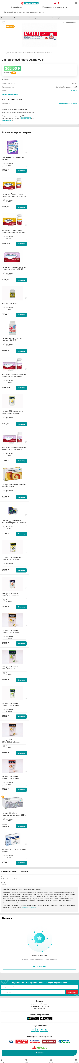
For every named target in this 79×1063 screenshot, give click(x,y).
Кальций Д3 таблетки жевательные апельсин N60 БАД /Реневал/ (14, 814)
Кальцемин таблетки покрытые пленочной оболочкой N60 (14, 376)
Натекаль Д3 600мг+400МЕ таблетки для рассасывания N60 (14, 522)
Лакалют (73, 90)
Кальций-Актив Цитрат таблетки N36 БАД (14, 851)
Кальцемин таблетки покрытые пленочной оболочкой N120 (14, 268)
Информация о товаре (9, 871)
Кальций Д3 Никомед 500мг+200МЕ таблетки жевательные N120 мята (11, 668)
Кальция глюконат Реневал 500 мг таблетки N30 (14, 485)
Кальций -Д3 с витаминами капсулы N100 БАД (12, 339)
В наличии (24, 871)
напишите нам (7, 120)
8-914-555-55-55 (25, 118)
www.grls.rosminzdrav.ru (29, 907)
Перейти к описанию (10, 94)
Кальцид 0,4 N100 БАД (10, 304)
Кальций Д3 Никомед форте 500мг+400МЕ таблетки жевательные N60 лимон (12, 558)
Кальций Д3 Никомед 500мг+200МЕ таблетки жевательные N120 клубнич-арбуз (12, 778)
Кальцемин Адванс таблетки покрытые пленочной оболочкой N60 (14, 195)
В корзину (21, 170)
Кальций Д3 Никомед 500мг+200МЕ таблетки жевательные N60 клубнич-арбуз (14, 595)
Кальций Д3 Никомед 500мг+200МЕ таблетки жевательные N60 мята (10, 704)
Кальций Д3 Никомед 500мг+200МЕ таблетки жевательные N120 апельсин (13, 631)
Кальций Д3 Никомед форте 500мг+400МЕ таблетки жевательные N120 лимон (12, 412)
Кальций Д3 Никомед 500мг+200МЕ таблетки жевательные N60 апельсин (12, 741)
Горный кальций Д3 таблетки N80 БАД (13, 158)
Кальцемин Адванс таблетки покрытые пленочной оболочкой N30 (14, 232)
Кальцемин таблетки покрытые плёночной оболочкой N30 (14, 449)
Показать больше (40, 967)
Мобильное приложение (39, 1015)
